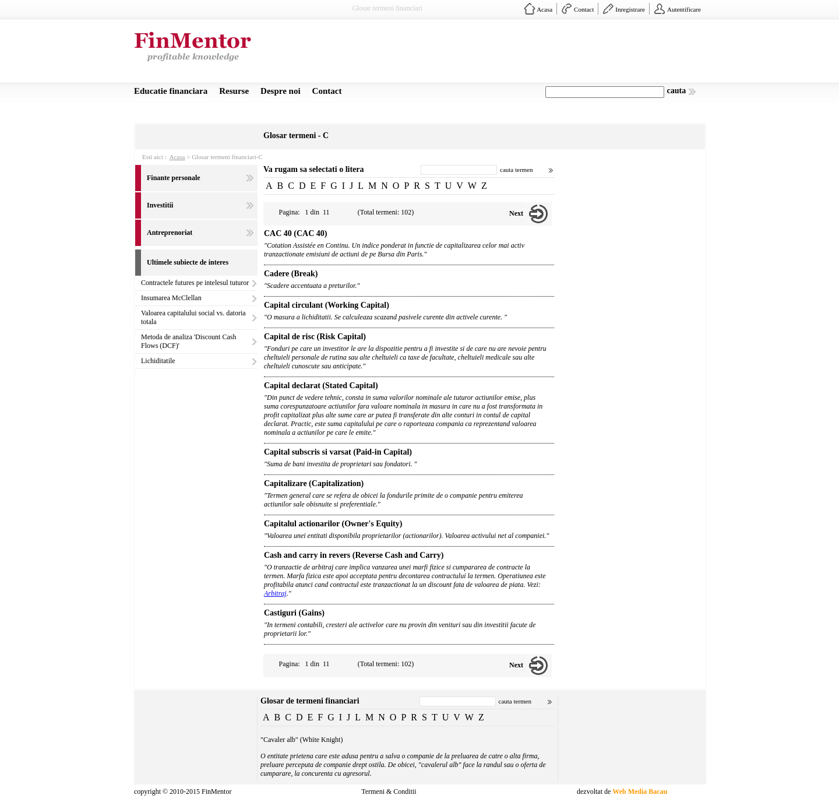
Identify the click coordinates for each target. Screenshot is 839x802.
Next (516, 213)
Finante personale (173, 178)
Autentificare (684, 9)
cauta (676, 90)
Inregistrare (630, 9)
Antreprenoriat (169, 232)
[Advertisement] (493, 54)
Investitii (160, 205)
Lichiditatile (158, 361)
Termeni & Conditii (388, 791)
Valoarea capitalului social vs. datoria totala (193, 317)
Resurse (234, 91)
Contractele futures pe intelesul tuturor (195, 283)
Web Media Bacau (639, 791)
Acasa (544, 9)
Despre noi (280, 91)
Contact (584, 9)
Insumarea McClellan (171, 298)
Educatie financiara (170, 91)
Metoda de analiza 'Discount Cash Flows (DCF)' (188, 341)
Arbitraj (275, 593)
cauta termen (516, 169)
